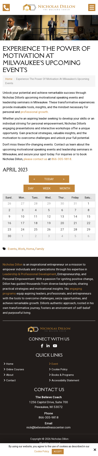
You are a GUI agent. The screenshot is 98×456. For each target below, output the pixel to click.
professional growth (34, 112)
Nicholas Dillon (12, 264)
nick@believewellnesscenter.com (49, 427)
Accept (58, 451)
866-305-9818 (61, 159)
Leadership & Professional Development (29, 274)
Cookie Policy (41, 451)
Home (8, 79)
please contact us (35, 159)
